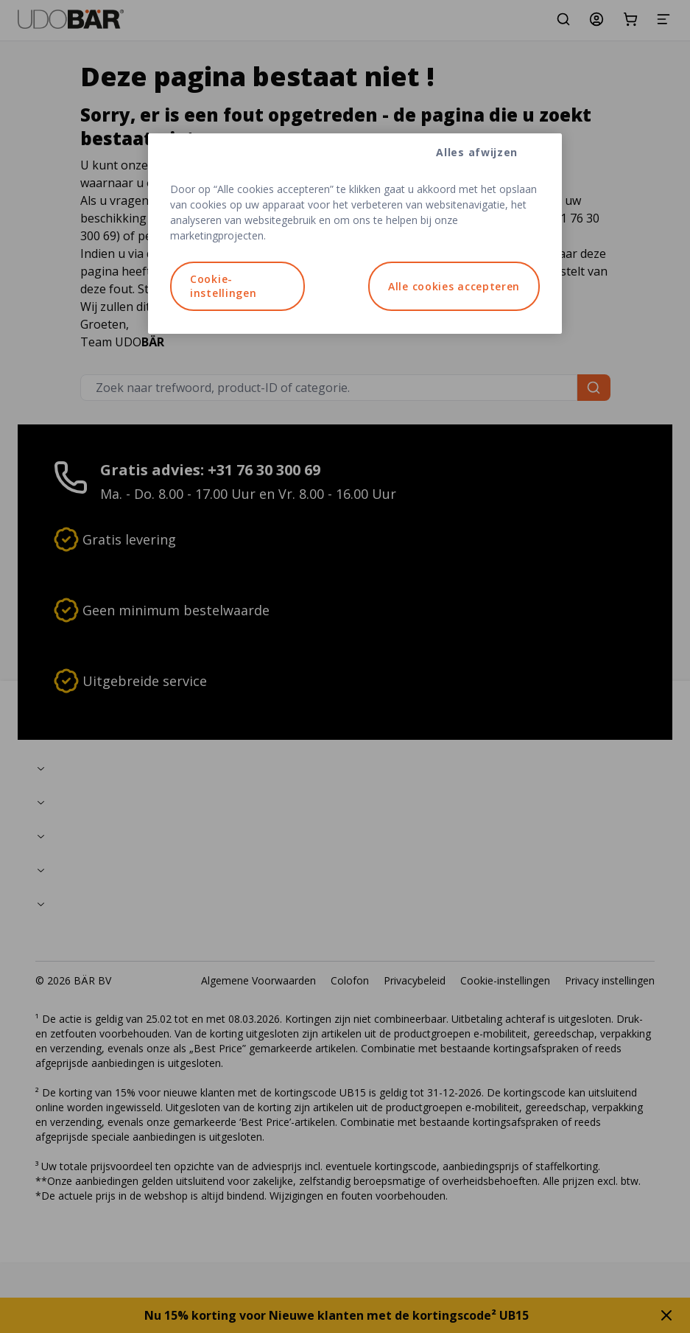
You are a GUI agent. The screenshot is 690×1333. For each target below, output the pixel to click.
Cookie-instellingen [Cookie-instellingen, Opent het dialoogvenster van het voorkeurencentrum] (223, 286)
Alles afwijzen (477, 152)
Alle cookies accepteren (454, 286)
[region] (355, 233)
